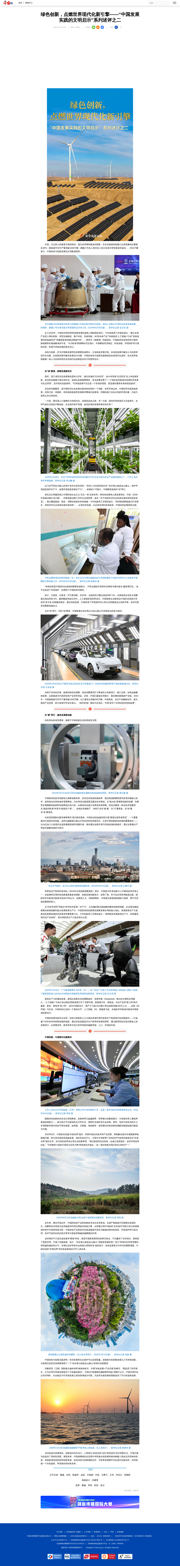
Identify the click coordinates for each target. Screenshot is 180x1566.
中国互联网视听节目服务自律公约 (39, 1536)
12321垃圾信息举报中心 (78, 1536)
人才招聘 (87, 1532)
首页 (20, 3)
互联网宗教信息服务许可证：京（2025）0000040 (105, 1543)
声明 (112, 1532)
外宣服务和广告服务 (73, 1532)
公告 (105, 1532)
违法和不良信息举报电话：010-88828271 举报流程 (133, 1536)
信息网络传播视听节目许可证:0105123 (70, 1543)
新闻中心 (29, 3)
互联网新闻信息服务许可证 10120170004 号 (86, 1540)
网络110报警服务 (60, 1536)
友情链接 (120, 1532)
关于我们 (59, 1532)
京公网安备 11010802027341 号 (117, 1540)
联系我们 (97, 1532)
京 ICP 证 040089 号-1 (59, 1540)
